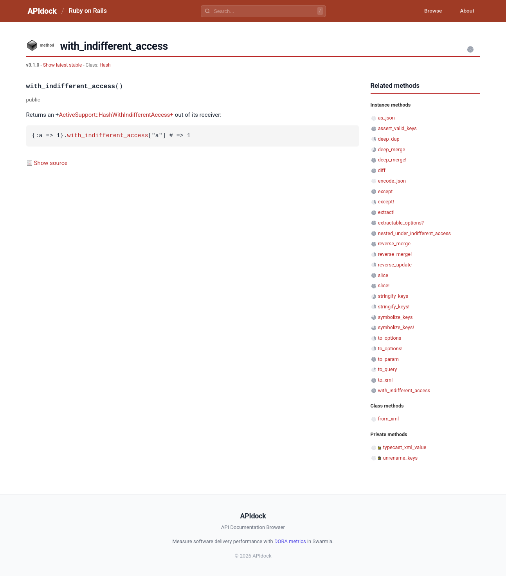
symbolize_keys (395, 317)
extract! (386, 212)
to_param (388, 359)
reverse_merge (394, 243)
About (466, 11)
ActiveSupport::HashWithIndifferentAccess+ (116, 114)
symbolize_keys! (396, 327)
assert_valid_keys (397, 128)
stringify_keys (393, 296)
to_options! (390, 348)
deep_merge (391, 149)
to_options (390, 338)
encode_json (392, 181)
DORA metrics (290, 541)
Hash (105, 65)
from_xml (388, 419)
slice (383, 275)
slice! (384, 285)
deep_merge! (392, 160)
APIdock (42, 11)
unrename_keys (400, 458)
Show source (51, 163)
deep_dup (389, 139)
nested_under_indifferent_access (414, 233)
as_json (386, 118)
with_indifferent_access (107, 136)
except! (386, 202)
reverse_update (395, 265)
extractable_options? (401, 223)
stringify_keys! (394, 307)
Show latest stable (63, 65)
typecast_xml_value (405, 447)
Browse (430, 11)
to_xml (385, 380)
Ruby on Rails (88, 10)
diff (381, 170)
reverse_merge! (395, 254)
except (385, 191)
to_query (387, 369)
